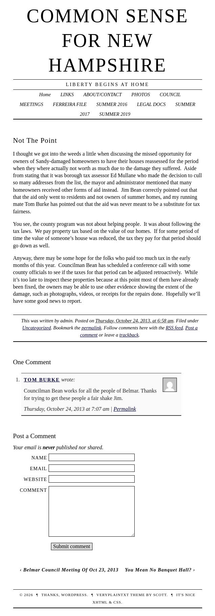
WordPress (74, 595)
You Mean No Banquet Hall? (158, 569)
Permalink (124, 409)
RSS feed (174, 327)
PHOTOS (140, 94)
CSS (117, 602)
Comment (33, 490)
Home (45, 94)
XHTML (99, 602)
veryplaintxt (113, 595)
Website (35, 479)
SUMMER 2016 (112, 104)
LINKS (67, 94)
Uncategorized (36, 327)
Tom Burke (42, 379)
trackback (129, 335)
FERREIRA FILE (70, 104)
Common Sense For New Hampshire (107, 40)
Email (38, 468)
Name (39, 457)
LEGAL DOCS (151, 104)
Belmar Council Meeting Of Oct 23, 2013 (70, 569)
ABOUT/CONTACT (102, 94)
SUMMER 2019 (114, 114)
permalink (91, 327)
